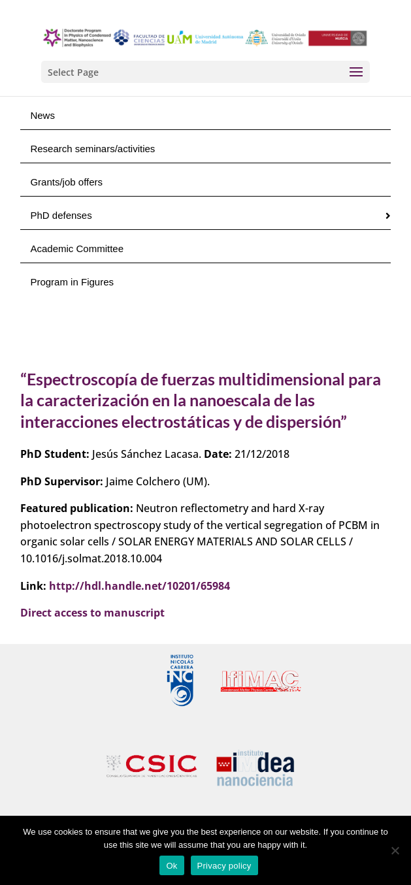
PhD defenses (60, 215)
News (42, 115)
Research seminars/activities (92, 148)
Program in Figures (72, 281)
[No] (394, 850)
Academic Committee (76, 248)
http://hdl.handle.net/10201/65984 (139, 586)
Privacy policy (224, 866)
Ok (171, 866)
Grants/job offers (66, 181)
